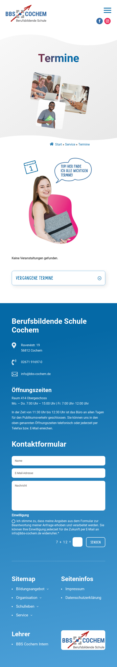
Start (58, 144)
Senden (95, 542)
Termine (84, 144)
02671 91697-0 (31, 362)
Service (70, 144)
